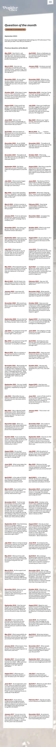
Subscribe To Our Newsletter (15, 29)
